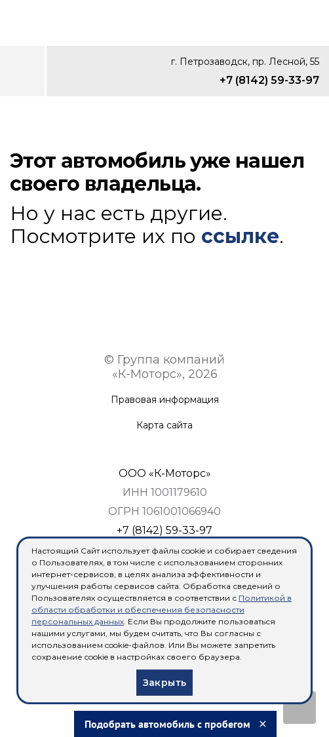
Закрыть (165, 683)
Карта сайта (164, 425)
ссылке (240, 236)
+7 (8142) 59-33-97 (269, 80)
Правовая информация (165, 400)
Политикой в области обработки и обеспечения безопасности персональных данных (161, 609)
